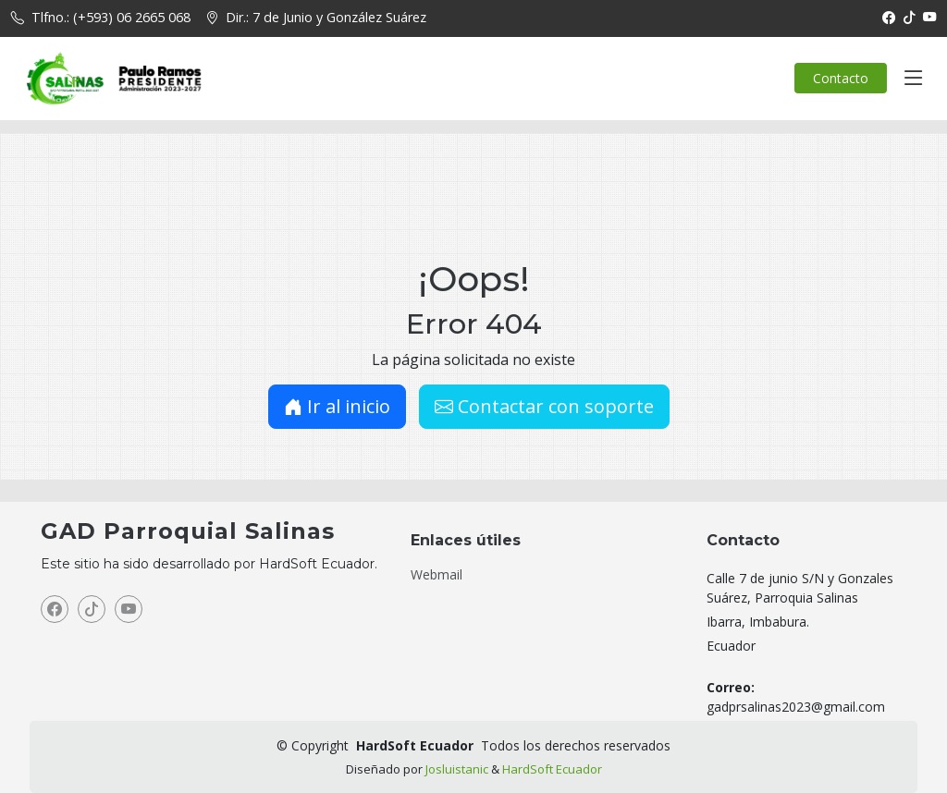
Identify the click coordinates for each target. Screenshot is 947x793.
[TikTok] (909, 17)
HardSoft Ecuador (552, 769)
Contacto (840, 78)
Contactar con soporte (544, 406)
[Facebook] (888, 17)
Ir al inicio (337, 406)
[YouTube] (929, 17)
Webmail (436, 574)
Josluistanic (456, 769)
